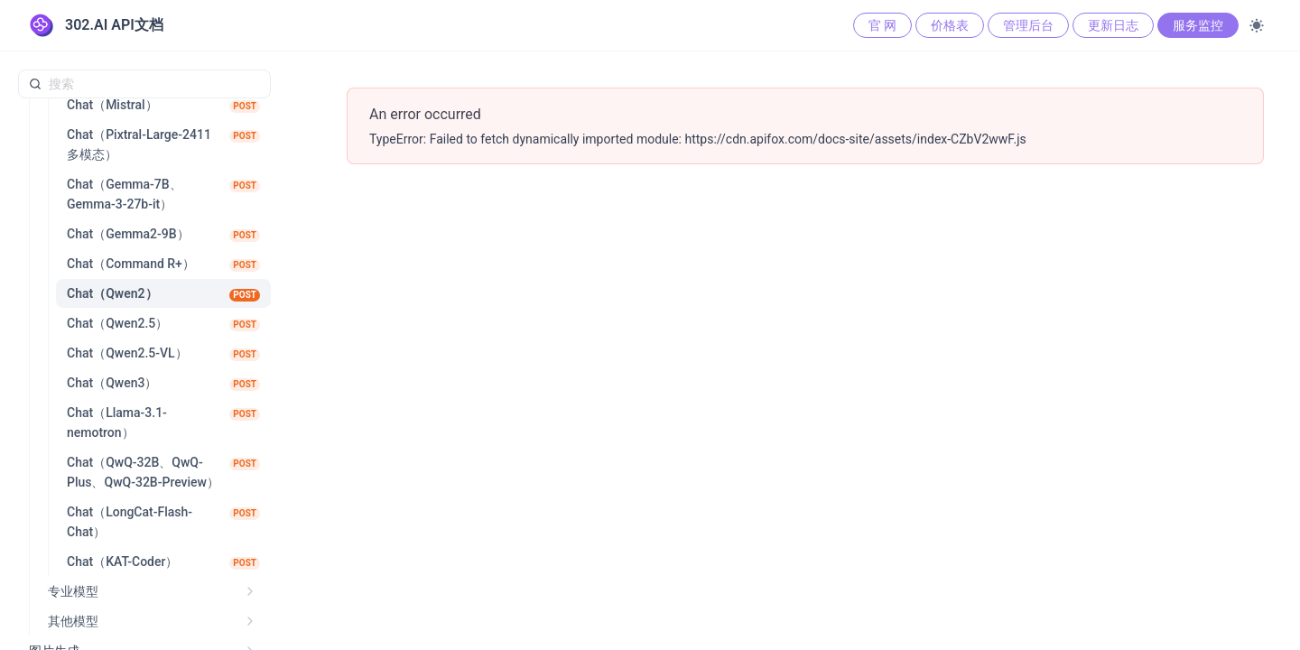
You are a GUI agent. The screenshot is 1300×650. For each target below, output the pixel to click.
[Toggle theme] (1256, 25)
